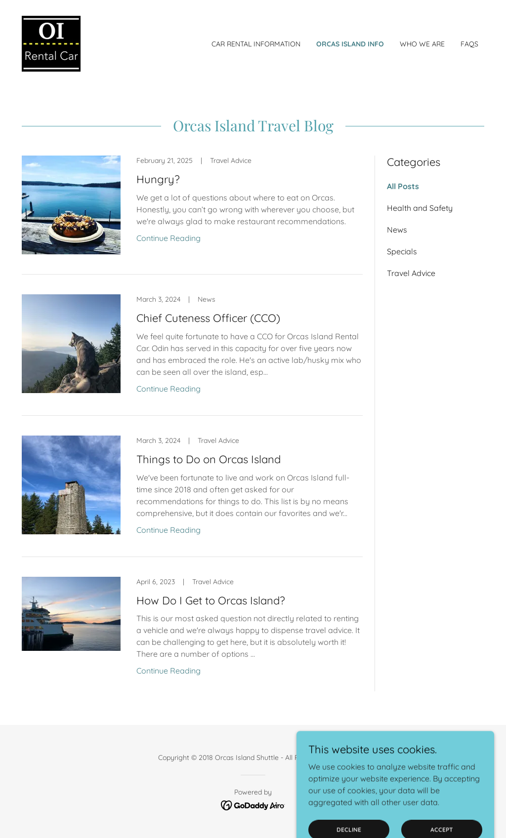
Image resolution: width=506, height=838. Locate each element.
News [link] (397, 230)
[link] (51, 43)
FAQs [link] (469, 44)
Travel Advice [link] (411, 273)
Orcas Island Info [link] (350, 44)
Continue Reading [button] (168, 238)
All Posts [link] (403, 186)
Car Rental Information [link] (255, 44)
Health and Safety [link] (420, 208)
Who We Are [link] (422, 44)
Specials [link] (402, 251)
